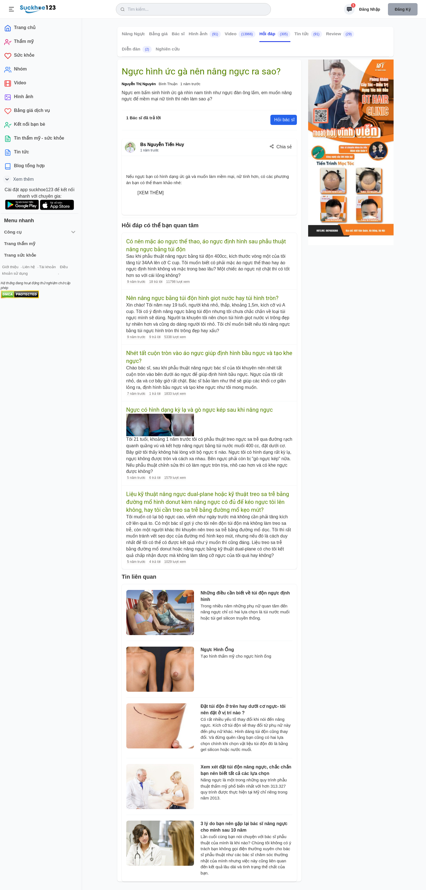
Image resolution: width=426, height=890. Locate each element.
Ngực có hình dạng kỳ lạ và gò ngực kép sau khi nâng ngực (199, 409)
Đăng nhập (369, 9)
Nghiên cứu (168, 49)
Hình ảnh (204, 34)
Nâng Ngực (133, 33)
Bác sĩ (178, 33)
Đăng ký (403, 9)
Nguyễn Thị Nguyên (139, 84)
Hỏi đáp (274, 34)
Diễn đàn (137, 49)
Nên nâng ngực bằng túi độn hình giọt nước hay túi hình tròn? (202, 298)
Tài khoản (50, 267)
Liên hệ (31, 267)
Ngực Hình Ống (217, 649)
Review (340, 34)
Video (240, 34)
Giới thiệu (13, 267)
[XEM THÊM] (151, 192)
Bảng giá (158, 33)
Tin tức (308, 34)
